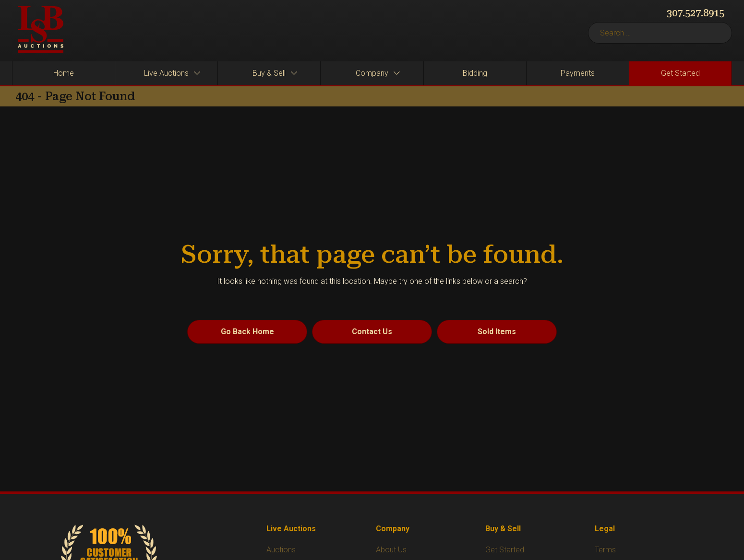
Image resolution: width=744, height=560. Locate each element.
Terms (605, 549)
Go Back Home (247, 331)
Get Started (504, 549)
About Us (391, 549)
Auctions (281, 549)
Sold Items (497, 331)
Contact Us (372, 331)
